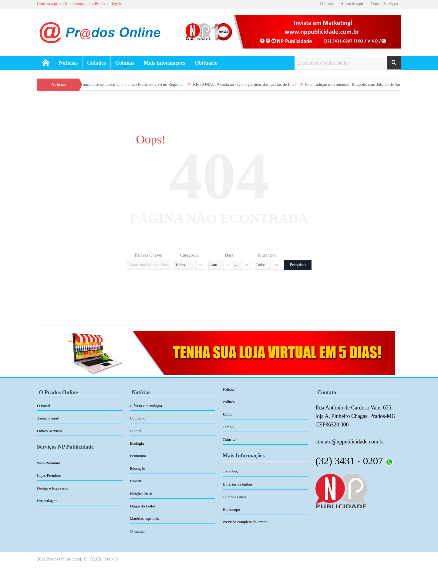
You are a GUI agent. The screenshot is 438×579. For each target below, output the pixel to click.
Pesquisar (298, 265)
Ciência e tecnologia (146, 405)
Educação (137, 468)
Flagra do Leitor (142, 506)
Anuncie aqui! (352, 4)
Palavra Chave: (148, 255)
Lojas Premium (49, 475)
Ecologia (137, 443)
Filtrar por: (267, 255)
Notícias (68, 63)
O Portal (327, 4)
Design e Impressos (52, 488)
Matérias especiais (144, 518)
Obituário (206, 63)
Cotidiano (137, 418)
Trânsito (229, 439)
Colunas (124, 63)
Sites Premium (48, 463)
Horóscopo (231, 509)
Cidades (96, 63)
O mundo (137, 531)
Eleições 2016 (141, 493)
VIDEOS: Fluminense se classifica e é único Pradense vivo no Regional (127, 84)
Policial (229, 389)
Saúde (227, 414)
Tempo (228, 427)
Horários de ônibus (238, 484)
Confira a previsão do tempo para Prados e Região (79, 4)
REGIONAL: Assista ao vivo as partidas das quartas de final (249, 84)
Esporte (136, 481)
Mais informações (164, 63)
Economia (138, 455)
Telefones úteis (234, 497)
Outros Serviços (384, 4)
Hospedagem (47, 500)
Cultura (136, 431)
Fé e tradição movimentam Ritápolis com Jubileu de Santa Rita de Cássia (372, 84)
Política (229, 401)
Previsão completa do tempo (245, 522)
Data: (229, 255)
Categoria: (189, 255)
